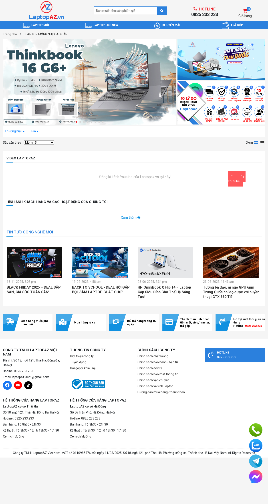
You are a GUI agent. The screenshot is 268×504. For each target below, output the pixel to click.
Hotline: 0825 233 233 (85, 418)
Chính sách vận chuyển (153, 380)
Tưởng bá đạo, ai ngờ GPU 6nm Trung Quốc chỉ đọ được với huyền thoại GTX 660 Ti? (231, 292)
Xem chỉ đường (13, 436)
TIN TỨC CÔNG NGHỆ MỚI (29, 232)
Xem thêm (131, 217)
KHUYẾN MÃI (171, 25)
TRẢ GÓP (237, 25)
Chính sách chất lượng (152, 356)
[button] (76, 122)
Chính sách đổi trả (149, 368)
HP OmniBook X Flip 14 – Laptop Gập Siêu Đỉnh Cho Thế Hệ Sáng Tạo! (164, 292)
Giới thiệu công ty (82, 356)
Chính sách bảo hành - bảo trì (157, 362)
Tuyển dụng (78, 362)
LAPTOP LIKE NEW (105, 25)
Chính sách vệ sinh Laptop (155, 386)
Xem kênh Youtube (237, 179)
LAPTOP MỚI (40, 25)
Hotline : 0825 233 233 (18, 418)
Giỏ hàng (245, 16)
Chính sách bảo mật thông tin (157, 374)
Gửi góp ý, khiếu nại (83, 368)
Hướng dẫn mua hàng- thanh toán (161, 392)
